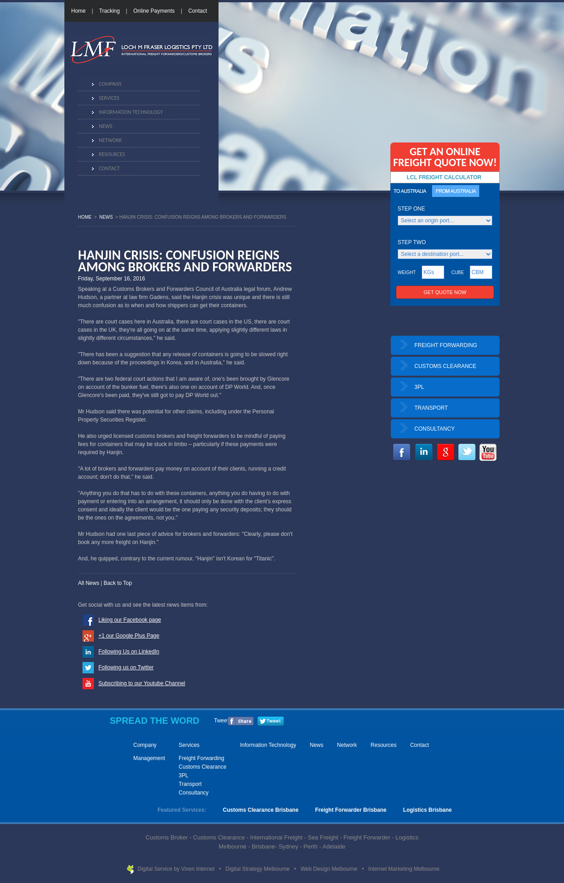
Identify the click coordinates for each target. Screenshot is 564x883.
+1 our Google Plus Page (128, 636)
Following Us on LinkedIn (128, 651)
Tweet (221, 720)
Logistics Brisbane (427, 810)
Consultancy (194, 793)
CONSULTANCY (434, 429)
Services (109, 98)
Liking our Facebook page (129, 620)
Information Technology (131, 112)
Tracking (109, 11)
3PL (419, 387)
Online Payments (154, 11)
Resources (112, 154)
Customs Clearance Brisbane (261, 810)
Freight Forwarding (201, 758)
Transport (190, 784)
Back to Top (117, 583)
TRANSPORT (431, 408)
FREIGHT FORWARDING (445, 345)
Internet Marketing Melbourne (403, 869)
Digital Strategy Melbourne (258, 869)
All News (88, 583)
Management (149, 758)
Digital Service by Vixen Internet (176, 869)
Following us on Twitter (126, 667)
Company (110, 84)
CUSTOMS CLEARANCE (445, 366)
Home (78, 11)
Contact (197, 11)
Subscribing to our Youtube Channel (141, 683)
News (105, 126)
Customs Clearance (202, 767)
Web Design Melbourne (330, 869)
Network (110, 140)
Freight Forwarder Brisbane (350, 810)
